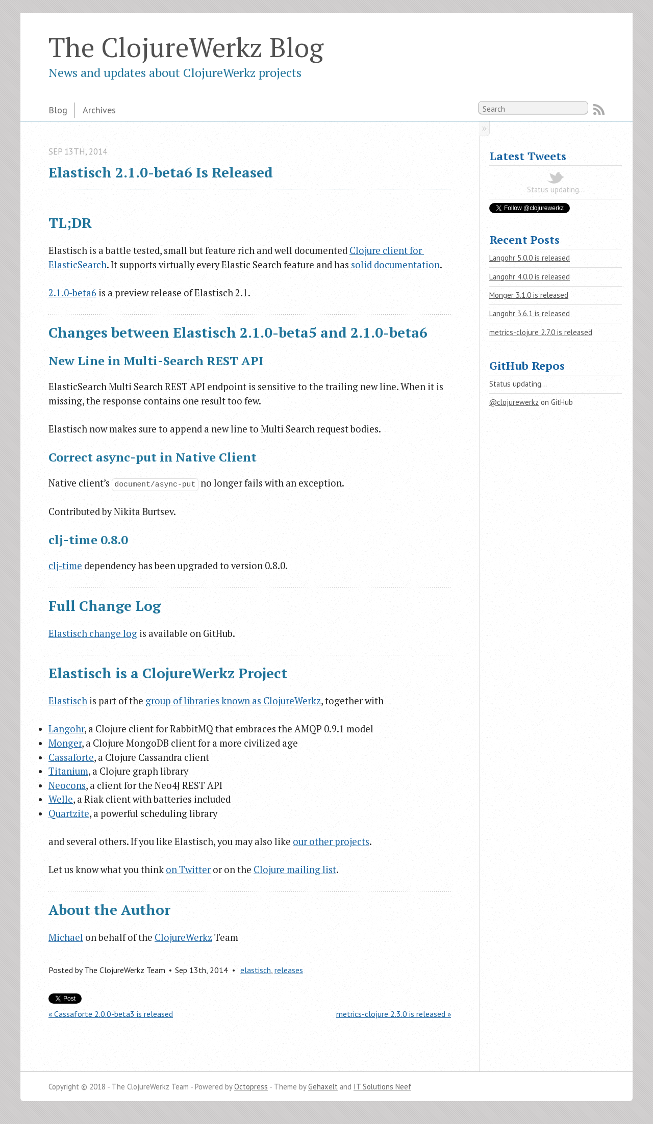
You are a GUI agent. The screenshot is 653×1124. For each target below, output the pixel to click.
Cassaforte (71, 757)
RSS (599, 109)
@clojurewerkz (514, 402)
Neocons (67, 785)
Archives (99, 110)
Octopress (251, 1086)
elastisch (255, 970)
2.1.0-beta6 (72, 293)
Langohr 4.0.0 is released (529, 277)
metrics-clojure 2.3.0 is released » (393, 1014)
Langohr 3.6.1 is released (529, 313)
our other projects (331, 841)
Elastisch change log (92, 633)
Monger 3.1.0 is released (528, 295)
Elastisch (67, 701)
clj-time (65, 565)
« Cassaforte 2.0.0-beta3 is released (110, 1014)
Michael (65, 937)
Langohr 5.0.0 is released (529, 258)
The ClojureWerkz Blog (185, 47)
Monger (65, 743)
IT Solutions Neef (382, 1086)
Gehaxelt (323, 1086)
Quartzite (68, 813)
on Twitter (188, 869)
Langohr (66, 729)
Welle (60, 799)
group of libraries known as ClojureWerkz (233, 701)
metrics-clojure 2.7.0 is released (540, 332)
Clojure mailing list (295, 869)
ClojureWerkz (183, 937)
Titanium (68, 771)
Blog (57, 110)
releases (288, 970)
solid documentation (395, 265)
